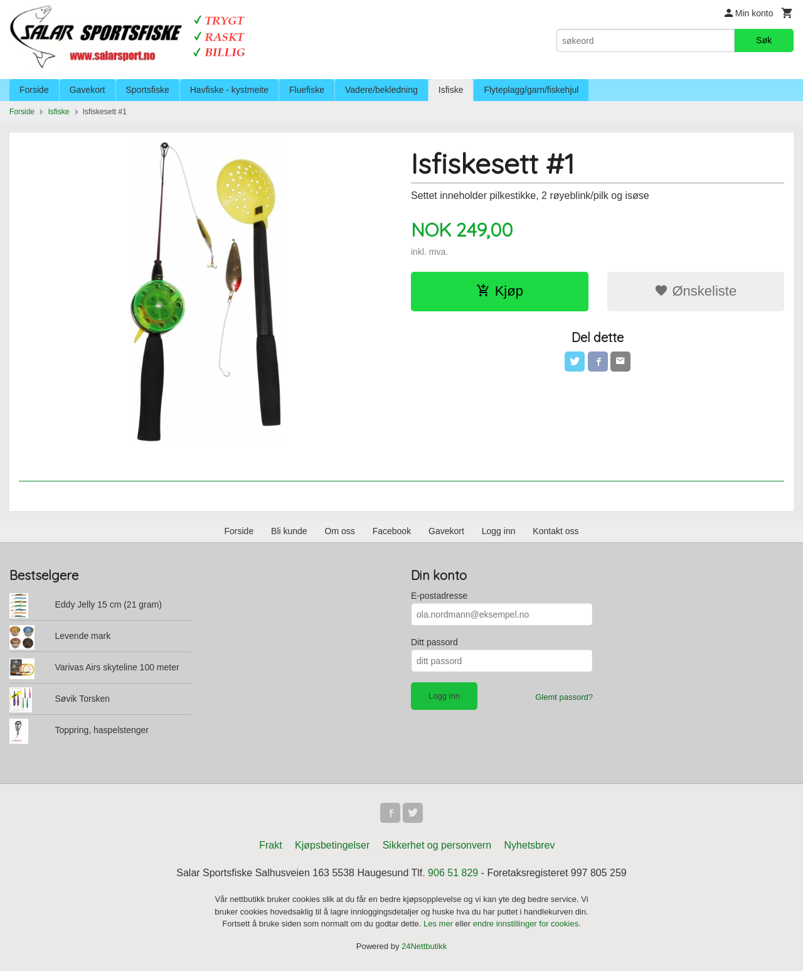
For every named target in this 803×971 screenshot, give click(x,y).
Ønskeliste (695, 291)
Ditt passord (434, 642)
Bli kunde (289, 531)
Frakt (270, 845)
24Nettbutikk (424, 946)
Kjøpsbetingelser (332, 845)
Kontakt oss (555, 531)
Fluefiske (306, 90)
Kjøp (499, 291)
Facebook (392, 531)
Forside (34, 90)
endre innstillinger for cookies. (527, 923)
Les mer (439, 923)
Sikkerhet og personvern (437, 845)
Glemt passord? (564, 697)
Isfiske (451, 90)
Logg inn (499, 531)
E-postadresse (439, 596)
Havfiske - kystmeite (229, 90)
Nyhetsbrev (529, 845)
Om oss (340, 531)
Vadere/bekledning (381, 90)
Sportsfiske (147, 90)
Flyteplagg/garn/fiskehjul (531, 90)
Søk (764, 40)
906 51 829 (453, 872)
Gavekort (87, 90)
